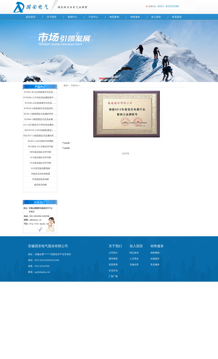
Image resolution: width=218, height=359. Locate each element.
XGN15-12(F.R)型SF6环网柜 (40, 141)
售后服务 (155, 264)
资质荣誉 (113, 264)
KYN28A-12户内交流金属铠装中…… (40, 97)
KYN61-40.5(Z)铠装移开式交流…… (40, 92)
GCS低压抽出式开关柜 (40, 157)
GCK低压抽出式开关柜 (40, 163)
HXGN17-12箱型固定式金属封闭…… (40, 136)
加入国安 (156, 17)
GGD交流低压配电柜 (40, 168)
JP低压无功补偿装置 (40, 174)
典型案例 (114, 17)
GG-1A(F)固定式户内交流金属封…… (40, 125)
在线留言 (155, 258)
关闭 (126, 153)
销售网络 (155, 253)
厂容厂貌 (113, 276)
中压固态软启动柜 (40, 179)
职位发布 (134, 253)
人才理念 (134, 258)
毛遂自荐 (134, 264)
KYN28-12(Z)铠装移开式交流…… (40, 103)
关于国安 (51, 17)
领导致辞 (113, 258)
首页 (65, 85)
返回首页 (31, 17)
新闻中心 (72, 17)
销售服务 (135, 17)
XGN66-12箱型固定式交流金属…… (40, 119)
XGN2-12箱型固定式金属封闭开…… (41, 114)
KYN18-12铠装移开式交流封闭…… (40, 108)
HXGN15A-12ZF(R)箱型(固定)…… (41, 130)
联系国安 (177, 17)
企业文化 (113, 270)
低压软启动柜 (40, 185)
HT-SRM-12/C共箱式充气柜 (40, 146)
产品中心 (93, 17)
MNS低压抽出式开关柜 (40, 152)
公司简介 (113, 253)
